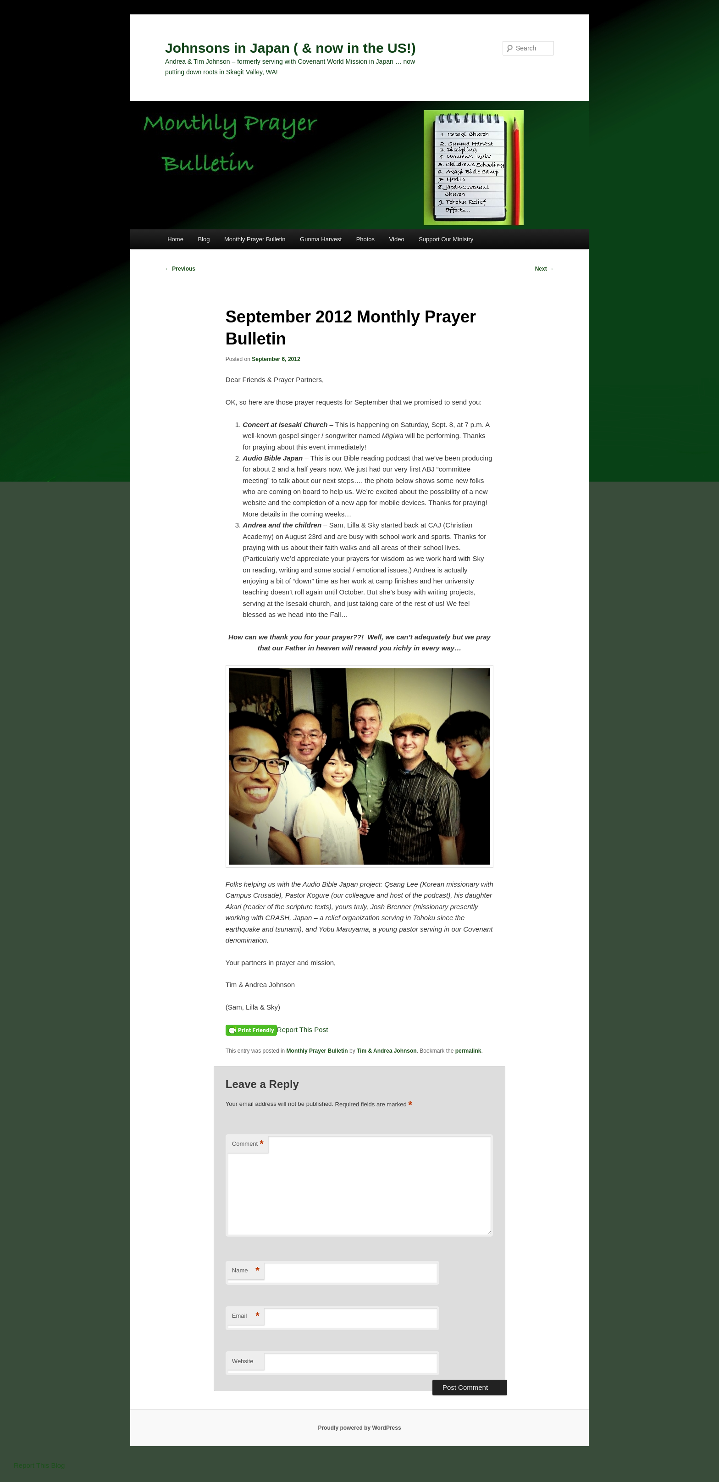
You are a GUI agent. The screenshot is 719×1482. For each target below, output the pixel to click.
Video (396, 239)
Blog (204, 239)
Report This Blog (39, 1465)
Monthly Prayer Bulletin (255, 239)
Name (246, 1270)
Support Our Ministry (446, 239)
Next (544, 269)
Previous (180, 269)
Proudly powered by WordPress (359, 1428)
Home (175, 239)
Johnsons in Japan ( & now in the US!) (290, 48)
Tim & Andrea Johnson (387, 1051)
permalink (468, 1051)
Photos (365, 239)
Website (243, 1361)
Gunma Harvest (321, 239)
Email (246, 1316)
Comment (248, 1144)
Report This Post (302, 1029)
